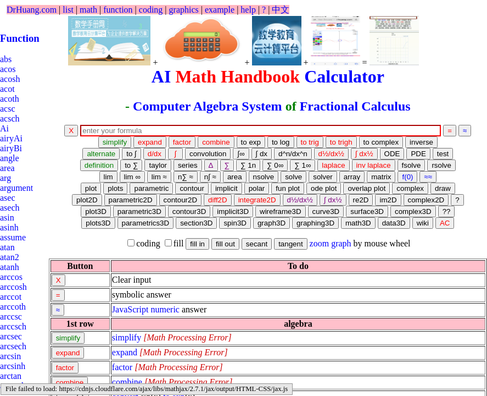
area (7, 168)
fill (174, 243)
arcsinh (12, 366)
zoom (319, 243)
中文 (280, 9)
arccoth (13, 306)
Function (20, 38)
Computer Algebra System (207, 106)
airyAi (11, 138)
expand (124, 352)
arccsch (13, 326)
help (248, 9)
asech (10, 207)
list (68, 9)
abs (6, 59)
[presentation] (187, 337)
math (88, 9)
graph (341, 243)
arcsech (13, 346)
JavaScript (130, 309)
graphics (184, 9)
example (219, 9)
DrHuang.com (32, 9)
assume (13, 237)
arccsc (11, 316)
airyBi (11, 148)
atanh (9, 267)
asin (7, 217)
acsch (10, 118)
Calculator (344, 76)
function (117, 9)
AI (161, 76)
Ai (4, 128)
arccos (11, 277)
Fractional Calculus (355, 106)
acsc (7, 108)
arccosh (13, 287)
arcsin (10, 356)
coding (151, 9)
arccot (10, 296)
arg (5, 178)
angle (9, 158)
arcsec (11, 336)
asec (7, 197)
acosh (10, 79)
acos (7, 69)
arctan (10, 376)
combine (127, 382)
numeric (165, 309)
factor (122, 367)
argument (16, 188)
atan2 (9, 257)
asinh (9, 227)
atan (7, 247)
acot (7, 89)
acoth (9, 98)
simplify (126, 337)
